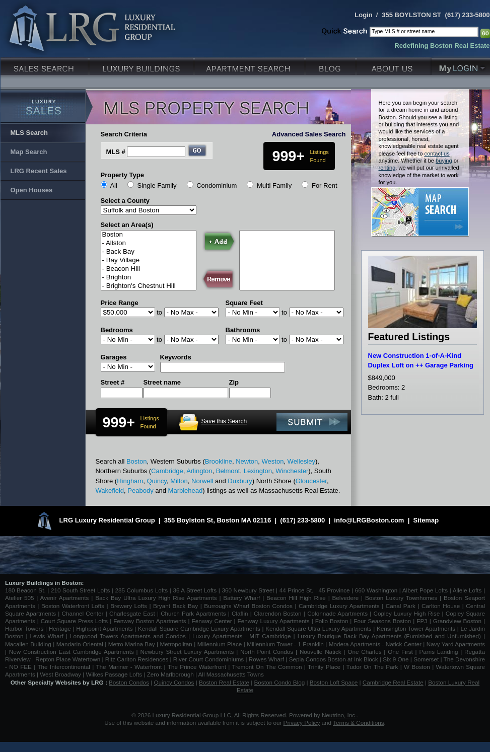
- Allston (148, 243)
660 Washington (376, 590)
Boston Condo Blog (279, 682)
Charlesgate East (132, 613)
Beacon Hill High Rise (296, 597)
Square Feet (244, 303)
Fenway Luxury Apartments (274, 621)
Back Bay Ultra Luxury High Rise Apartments (156, 597)
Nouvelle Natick (320, 651)
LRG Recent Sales (39, 171)
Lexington (258, 471)
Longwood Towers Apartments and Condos (128, 636)
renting (387, 168)
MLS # (115, 152)
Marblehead (185, 490)
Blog (331, 65)
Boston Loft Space (334, 682)
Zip (234, 382)
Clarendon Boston (278, 613)
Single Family (156, 185)
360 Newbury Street (248, 590)
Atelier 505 (20, 597)
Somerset (426, 659)
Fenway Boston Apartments (149, 621)
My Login (461, 65)
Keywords (175, 357)
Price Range (119, 303)
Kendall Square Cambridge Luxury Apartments (200, 628)
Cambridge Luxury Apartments (339, 606)
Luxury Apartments (250, 65)
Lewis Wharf (46, 636)
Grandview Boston (457, 621)
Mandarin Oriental (79, 644)
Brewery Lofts (128, 606)
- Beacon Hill (148, 269)
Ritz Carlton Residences (136, 659)
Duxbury (240, 481)
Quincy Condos (174, 682)
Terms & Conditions (358, 722)
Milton (179, 481)
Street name (162, 382)
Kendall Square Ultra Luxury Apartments (318, 628)
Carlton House (441, 606)
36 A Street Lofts (195, 590)
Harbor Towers (24, 628)
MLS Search (29, 132)
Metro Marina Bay (131, 644)
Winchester (291, 471)
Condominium (216, 185)
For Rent (324, 185)
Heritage (60, 628)
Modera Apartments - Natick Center (375, 644)
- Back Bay (148, 252)
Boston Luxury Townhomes (401, 597)
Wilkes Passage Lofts (114, 674)
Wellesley (301, 461)
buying (444, 161)
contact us (436, 154)
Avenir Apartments (64, 597)
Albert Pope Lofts (425, 590)
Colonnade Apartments (337, 613)
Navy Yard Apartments (456, 644)
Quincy (157, 481)
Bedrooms (117, 330)
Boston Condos (129, 682)
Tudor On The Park (372, 666)
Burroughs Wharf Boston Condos (248, 606)
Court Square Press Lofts (74, 621)
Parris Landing (438, 651)
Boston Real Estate (224, 682)
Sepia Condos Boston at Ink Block (333, 659)
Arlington (199, 471)
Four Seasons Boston (383, 621)
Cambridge (167, 471)
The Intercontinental (63, 666)
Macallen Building (28, 644)
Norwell (202, 481)
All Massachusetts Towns (231, 674)
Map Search (29, 152)
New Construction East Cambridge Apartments (71, 651)
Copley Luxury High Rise (407, 613)
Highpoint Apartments (105, 628)
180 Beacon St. (25, 590)
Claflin (241, 613)
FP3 (422, 621)
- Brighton (148, 277)
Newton (247, 461)
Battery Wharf (241, 597)
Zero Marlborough (170, 674)
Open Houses (32, 190)
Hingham (130, 481)
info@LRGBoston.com (369, 520)
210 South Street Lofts (80, 590)
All (113, 185)
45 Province (334, 590)
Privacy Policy (302, 722)
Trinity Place (325, 666)
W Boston (418, 666)
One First (400, 651)
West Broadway (60, 674)
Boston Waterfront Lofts (72, 606)
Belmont (228, 471)
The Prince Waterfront (197, 666)
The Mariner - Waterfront (129, 666)
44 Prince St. (296, 590)
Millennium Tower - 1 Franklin (285, 644)
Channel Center (83, 613)
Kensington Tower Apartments (416, 628)
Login (363, 15)
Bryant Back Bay (175, 606)
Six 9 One (395, 659)
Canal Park (400, 606)
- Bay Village (148, 260)
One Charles (364, 651)
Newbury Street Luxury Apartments (187, 651)
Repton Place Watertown (67, 659)
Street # (113, 382)
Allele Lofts (467, 590)
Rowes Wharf (266, 659)
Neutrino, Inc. (339, 715)
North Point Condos (266, 651)
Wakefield (110, 490)
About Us (394, 65)
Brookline (218, 461)
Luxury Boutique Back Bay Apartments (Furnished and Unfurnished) (389, 636)
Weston (273, 461)
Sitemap (426, 520)
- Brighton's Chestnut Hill (148, 286)
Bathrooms (243, 330)
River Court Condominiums (208, 659)
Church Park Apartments (193, 613)
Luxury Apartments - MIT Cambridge (241, 636)
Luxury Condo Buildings (142, 65)
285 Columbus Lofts (141, 590)
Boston (148, 235)
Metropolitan (177, 644)
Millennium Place (219, 644)
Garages (114, 357)
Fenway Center (212, 621)
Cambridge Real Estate (393, 682)
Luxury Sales (45, 65)
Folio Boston (331, 621)
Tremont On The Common (267, 666)
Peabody (140, 490)
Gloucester (311, 481)
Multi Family (274, 185)
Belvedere (345, 597)
